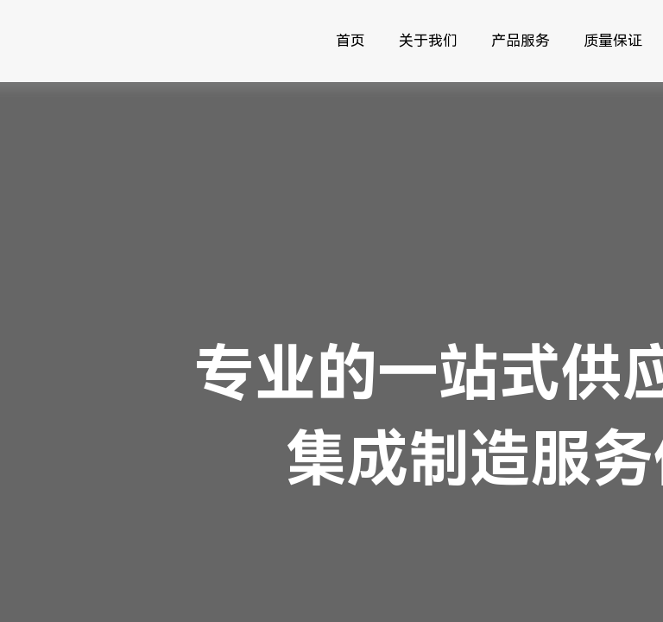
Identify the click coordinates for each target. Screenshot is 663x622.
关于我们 (428, 40)
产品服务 (520, 40)
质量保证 (613, 40)
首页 (350, 40)
